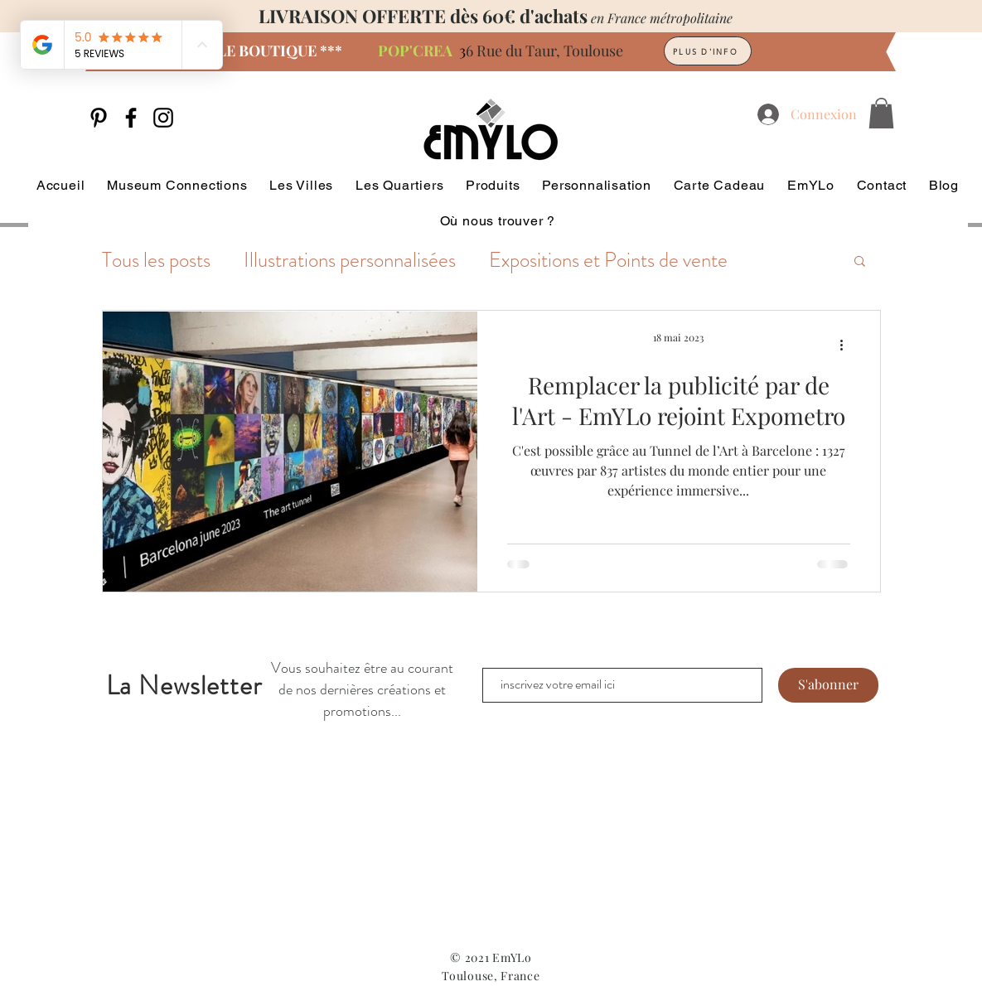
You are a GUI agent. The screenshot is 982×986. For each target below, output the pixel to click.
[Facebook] (131, 117)
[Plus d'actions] (848, 345)
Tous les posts (156, 260)
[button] (881, 113)
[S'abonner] (828, 685)
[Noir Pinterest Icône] (98, 117)
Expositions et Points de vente (608, 260)
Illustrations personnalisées (350, 260)
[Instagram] (163, 117)
